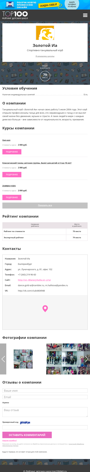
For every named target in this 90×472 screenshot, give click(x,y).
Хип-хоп (6, 140)
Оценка (5, 402)
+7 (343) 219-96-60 (27, 274)
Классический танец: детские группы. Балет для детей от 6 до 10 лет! (36, 163)
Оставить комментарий (27, 435)
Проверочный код (10, 422)
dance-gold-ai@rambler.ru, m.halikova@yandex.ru (43, 285)
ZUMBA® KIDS (9, 186)
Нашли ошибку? (9, 440)
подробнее (12, 151)
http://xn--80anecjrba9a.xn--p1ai (34, 280)
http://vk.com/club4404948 (31, 290)
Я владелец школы (45, 56)
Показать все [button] (45, 205)
